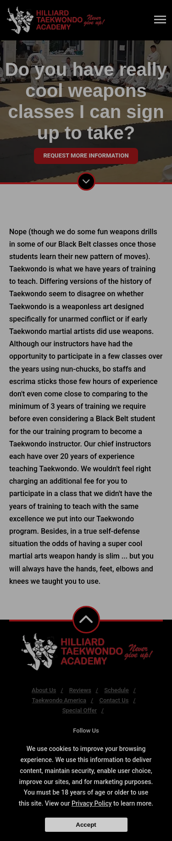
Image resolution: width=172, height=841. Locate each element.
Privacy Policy (92, 803)
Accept (86, 824)
